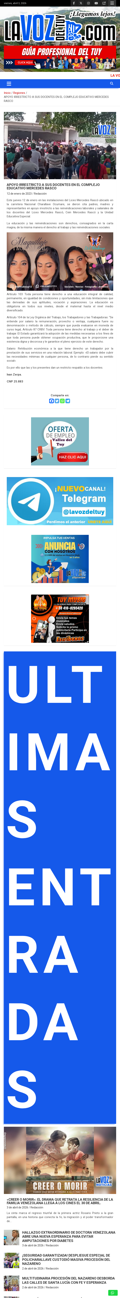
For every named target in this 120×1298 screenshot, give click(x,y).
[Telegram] (67, 401)
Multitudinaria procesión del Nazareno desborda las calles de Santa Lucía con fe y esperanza (68, 1280)
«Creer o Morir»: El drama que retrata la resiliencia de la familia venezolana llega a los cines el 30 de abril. (60, 1201)
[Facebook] (51, 401)
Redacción (40, 193)
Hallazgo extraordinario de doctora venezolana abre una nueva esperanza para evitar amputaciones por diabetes (68, 1236)
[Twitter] (57, 401)
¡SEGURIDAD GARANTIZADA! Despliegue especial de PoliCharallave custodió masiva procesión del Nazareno (66, 1259)
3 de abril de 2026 (17, 1207)
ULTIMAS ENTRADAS (61, 888)
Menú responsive (112, 3)
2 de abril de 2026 (33, 1268)
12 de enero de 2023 (19, 193)
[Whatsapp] (62, 401)
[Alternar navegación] (9, 83)
